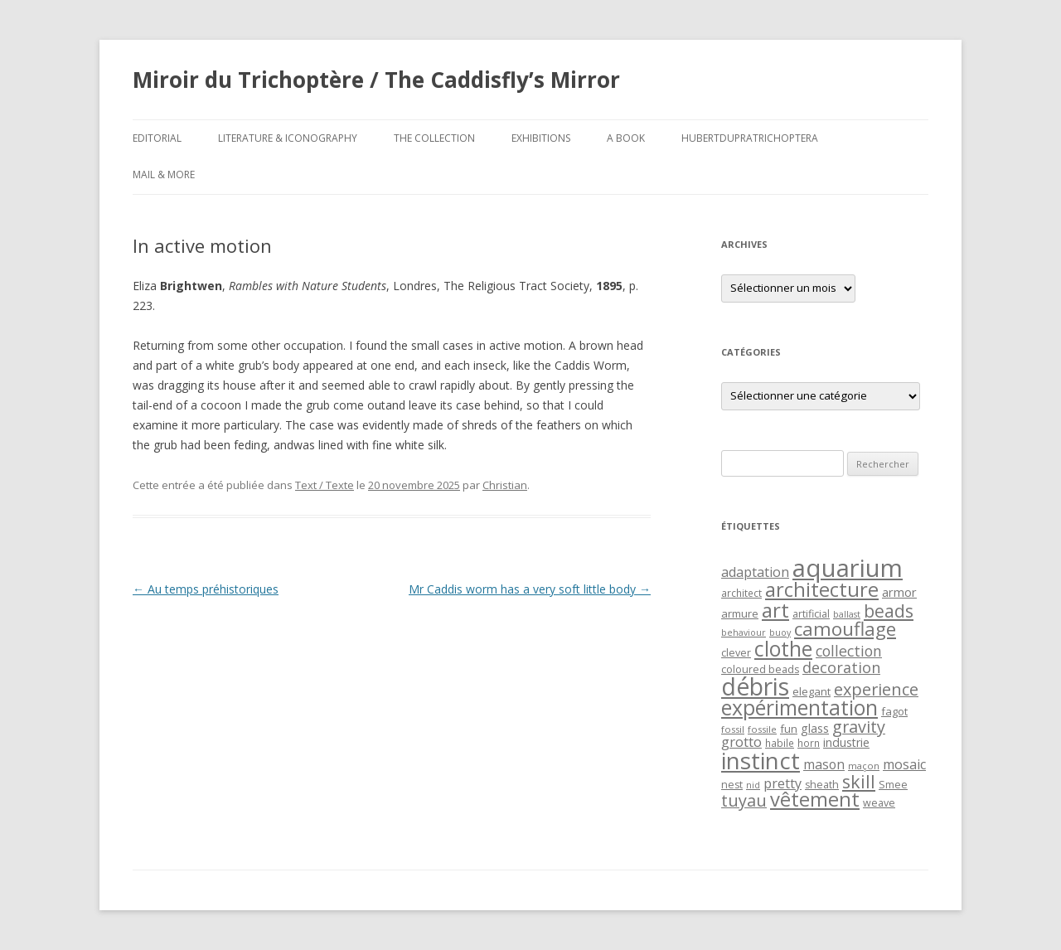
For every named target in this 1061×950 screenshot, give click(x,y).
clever (736, 653)
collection (849, 651)
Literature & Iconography (287, 138)
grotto (741, 741)
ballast (846, 614)
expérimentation (799, 707)
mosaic (904, 764)
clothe (783, 648)
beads (888, 611)
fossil (732, 729)
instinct (760, 760)
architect (741, 592)
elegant (811, 691)
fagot (894, 711)
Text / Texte (324, 484)
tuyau (744, 800)
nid (753, 785)
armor (899, 592)
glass (815, 728)
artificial (811, 614)
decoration (841, 667)
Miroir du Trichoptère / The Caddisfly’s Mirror (376, 80)
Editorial (157, 138)
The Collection (434, 138)
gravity (858, 726)
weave (879, 803)
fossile (762, 729)
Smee (893, 785)
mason (824, 764)
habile (779, 742)
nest (732, 785)
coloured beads (760, 669)
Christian (504, 484)
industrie (846, 742)
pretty (782, 783)
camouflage (845, 629)
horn (808, 742)
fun (788, 728)
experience (876, 689)
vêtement (815, 799)
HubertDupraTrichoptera (749, 138)
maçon (863, 765)
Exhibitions (540, 138)
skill (858, 781)
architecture (822, 589)
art (775, 609)
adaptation (755, 572)
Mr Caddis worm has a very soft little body (530, 589)
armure (739, 613)
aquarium (847, 567)
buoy (780, 632)
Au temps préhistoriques (206, 589)
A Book (626, 138)
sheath (822, 785)
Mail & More (164, 174)
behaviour (743, 632)
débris (755, 686)
